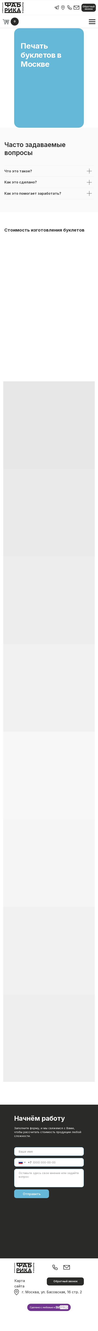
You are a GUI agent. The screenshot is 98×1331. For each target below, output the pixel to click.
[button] (88, 8)
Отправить (32, 1194)
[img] (63, 7)
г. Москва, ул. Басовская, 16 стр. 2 (52, 1292)
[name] (49, 1151)
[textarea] (49, 1178)
